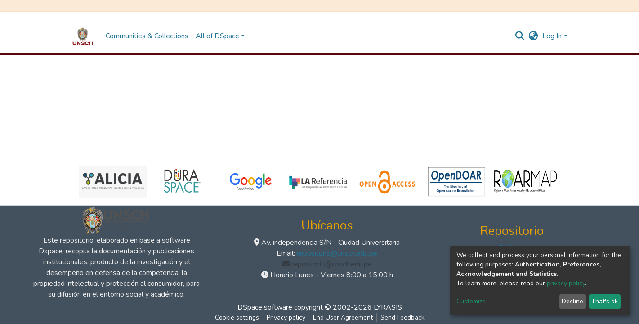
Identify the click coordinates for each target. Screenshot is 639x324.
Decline (572, 301)
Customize (471, 301)
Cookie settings (237, 317)
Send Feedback (402, 317)
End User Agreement (343, 317)
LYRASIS (388, 307)
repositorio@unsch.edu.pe (337, 253)
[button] (533, 36)
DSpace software (264, 307)
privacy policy (566, 283)
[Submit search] (520, 36)
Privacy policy (286, 317)
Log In (552, 36)
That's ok (604, 301)
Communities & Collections (147, 36)
